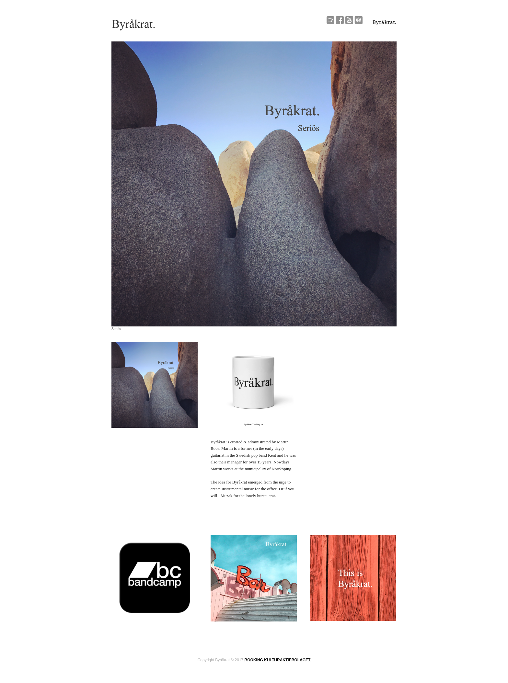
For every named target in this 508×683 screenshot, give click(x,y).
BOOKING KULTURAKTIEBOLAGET (278, 660)
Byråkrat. (384, 22)
